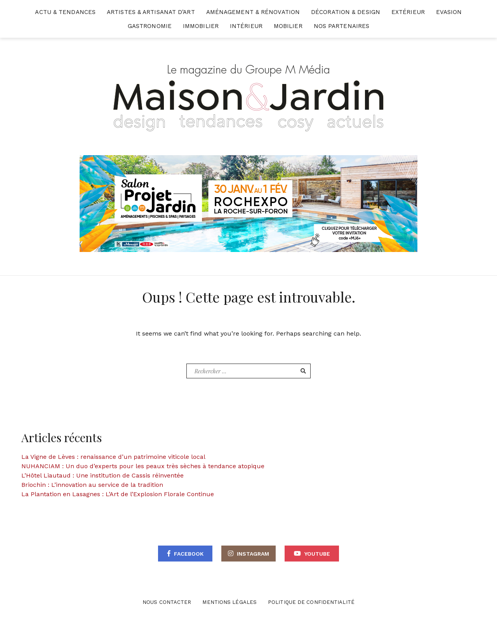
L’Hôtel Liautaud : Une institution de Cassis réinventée (102, 475)
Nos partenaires (342, 26)
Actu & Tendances (65, 12)
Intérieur (246, 26)
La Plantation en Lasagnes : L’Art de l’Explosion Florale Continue (117, 494)
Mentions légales (229, 602)
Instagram (253, 554)
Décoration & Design (345, 12)
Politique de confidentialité (311, 602)
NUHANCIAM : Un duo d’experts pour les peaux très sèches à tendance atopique (142, 466)
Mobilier (288, 26)
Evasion (449, 12)
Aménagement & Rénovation (253, 12)
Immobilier (201, 26)
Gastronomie (150, 26)
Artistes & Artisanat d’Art (151, 12)
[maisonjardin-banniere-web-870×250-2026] (248, 203)
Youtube (317, 554)
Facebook (188, 554)
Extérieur (408, 12)
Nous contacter (166, 602)
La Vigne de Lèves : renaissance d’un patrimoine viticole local (113, 456)
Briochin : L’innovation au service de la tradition (92, 484)
